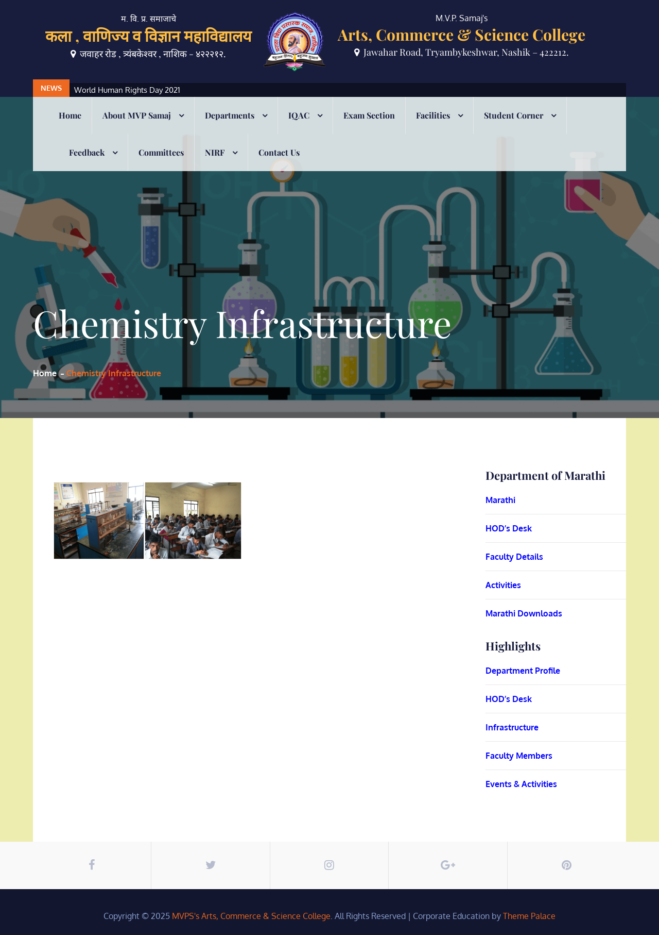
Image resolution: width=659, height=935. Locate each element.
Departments (229, 115)
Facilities (433, 115)
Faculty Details (514, 557)
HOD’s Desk (508, 528)
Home (70, 115)
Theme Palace (529, 916)
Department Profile (522, 670)
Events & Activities (521, 784)
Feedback (87, 152)
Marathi (500, 500)
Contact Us (279, 152)
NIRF (214, 152)
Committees (161, 152)
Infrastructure (512, 727)
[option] (277, 90)
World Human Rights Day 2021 (127, 90)
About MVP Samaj (136, 115)
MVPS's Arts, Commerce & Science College (251, 916)
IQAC (298, 115)
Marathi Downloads (523, 613)
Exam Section (369, 115)
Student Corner (513, 115)
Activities (503, 585)
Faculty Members (518, 755)
